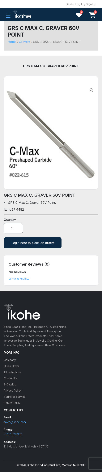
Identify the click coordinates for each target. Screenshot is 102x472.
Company (10, 360)
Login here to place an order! (32, 243)
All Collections (12, 372)
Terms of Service (15, 396)
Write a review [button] (19, 279)
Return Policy (12, 402)
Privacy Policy (13, 390)
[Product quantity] (13, 228)
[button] (91, 90)
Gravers (25, 42)
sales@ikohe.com (15, 422)
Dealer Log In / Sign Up (81, 4)
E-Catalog (10, 384)
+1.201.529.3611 (13, 434)
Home (12, 42)
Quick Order (11, 366)
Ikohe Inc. (34, 465)
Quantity (10, 220)
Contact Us (11, 378)
